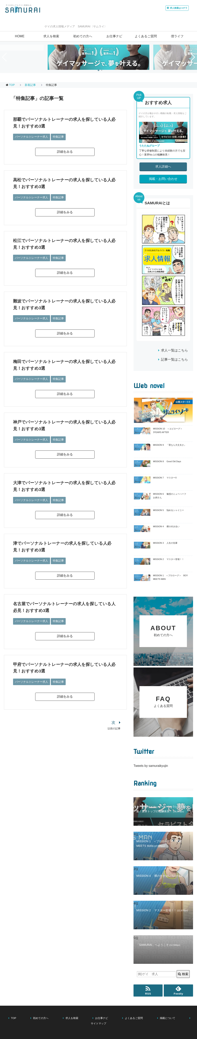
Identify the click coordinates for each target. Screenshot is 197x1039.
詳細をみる (65, 151)
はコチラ (168, 8)
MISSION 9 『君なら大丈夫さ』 (169, 445)
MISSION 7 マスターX (165, 477)
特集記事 (58, 136)
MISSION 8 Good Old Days (167, 461)
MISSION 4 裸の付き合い (166, 526)
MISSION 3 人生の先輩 (165, 543)
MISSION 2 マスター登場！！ (168, 559)
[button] (98, 70)
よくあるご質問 (146, 36)
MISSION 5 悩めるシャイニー (168, 510)
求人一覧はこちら (174, 350)
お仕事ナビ (114, 36)
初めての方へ (82, 36)
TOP (12, 84)
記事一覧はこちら (174, 359)
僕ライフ (177, 36)
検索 (183, 978)
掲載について (167, 1022)
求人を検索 (51, 36)
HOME (20, 36)
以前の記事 (114, 725)
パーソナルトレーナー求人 (31, 136)
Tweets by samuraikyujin (151, 770)
